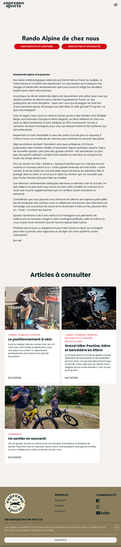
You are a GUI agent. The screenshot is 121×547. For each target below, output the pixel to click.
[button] (116, 527)
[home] (14, 5)
